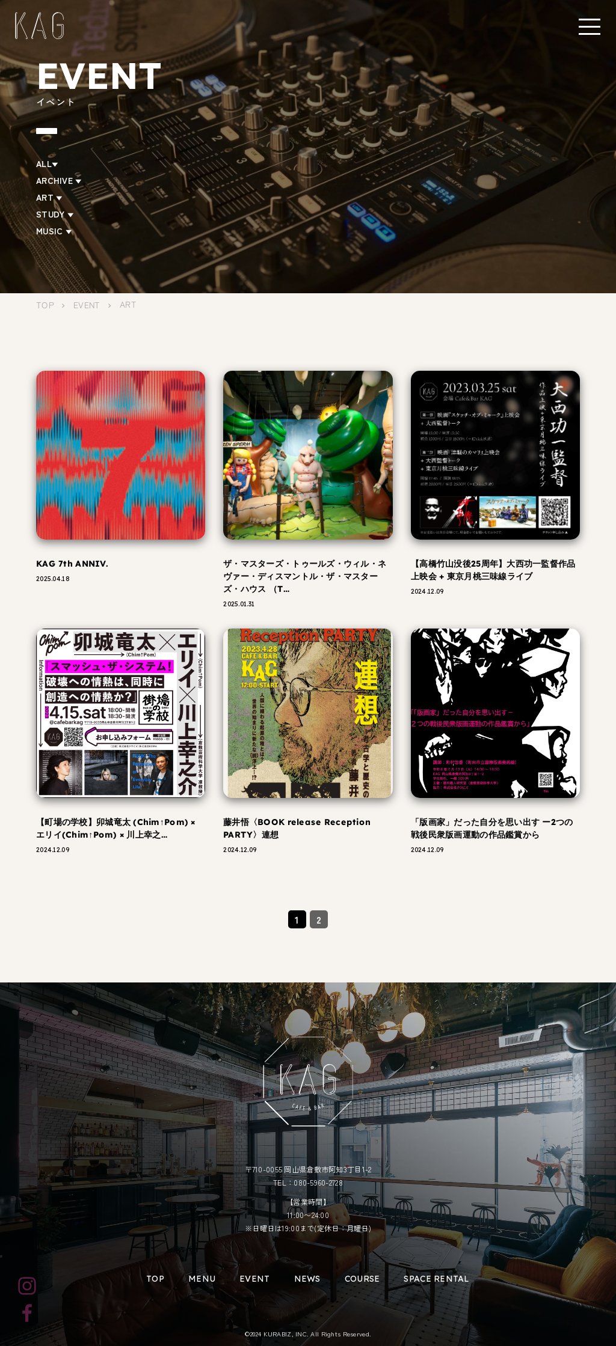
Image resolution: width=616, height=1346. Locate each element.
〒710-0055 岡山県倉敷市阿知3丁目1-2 (308, 1169)
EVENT (254, 1278)
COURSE (362, 1278)
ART (49, 197)
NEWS (307, 1278)
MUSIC (54, 231)
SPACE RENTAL (436, 1278)
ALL (47, 163)
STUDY (55, 214)
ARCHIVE (59, 180)
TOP (155, 1278)
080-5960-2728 (318, 1182)
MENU (201, 1278)
